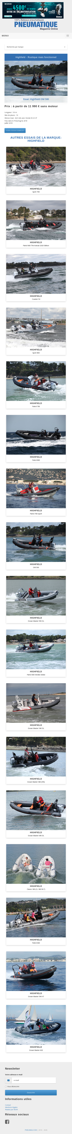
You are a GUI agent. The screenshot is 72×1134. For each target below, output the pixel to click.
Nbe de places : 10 (11, 115)
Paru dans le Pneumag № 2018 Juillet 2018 (16, 122)
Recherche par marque (36, 47)
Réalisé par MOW (11, 1109)
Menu (5, 35)
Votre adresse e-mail (36, 1078)
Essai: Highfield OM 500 (36, 99)
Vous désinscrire (12, 1086)
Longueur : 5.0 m (11, 112)
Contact (8, 1105)
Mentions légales (11, 1107)
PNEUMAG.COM (31, 1130)
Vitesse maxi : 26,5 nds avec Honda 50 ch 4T (21, 118)
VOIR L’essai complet (15, 130)
